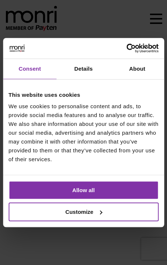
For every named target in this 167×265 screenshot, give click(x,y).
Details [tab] (83, 69)
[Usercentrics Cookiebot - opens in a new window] (126, 48)
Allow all (83, 190)
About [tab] (137, 69)
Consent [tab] (29, 69)
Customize (83, 212)
